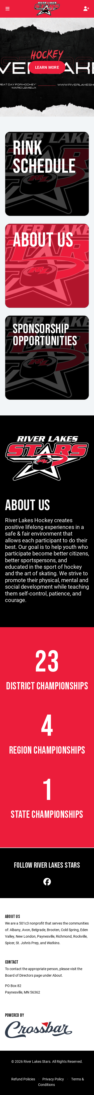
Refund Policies (23, 1079)
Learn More (47, 67)
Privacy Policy (53, 1079)
